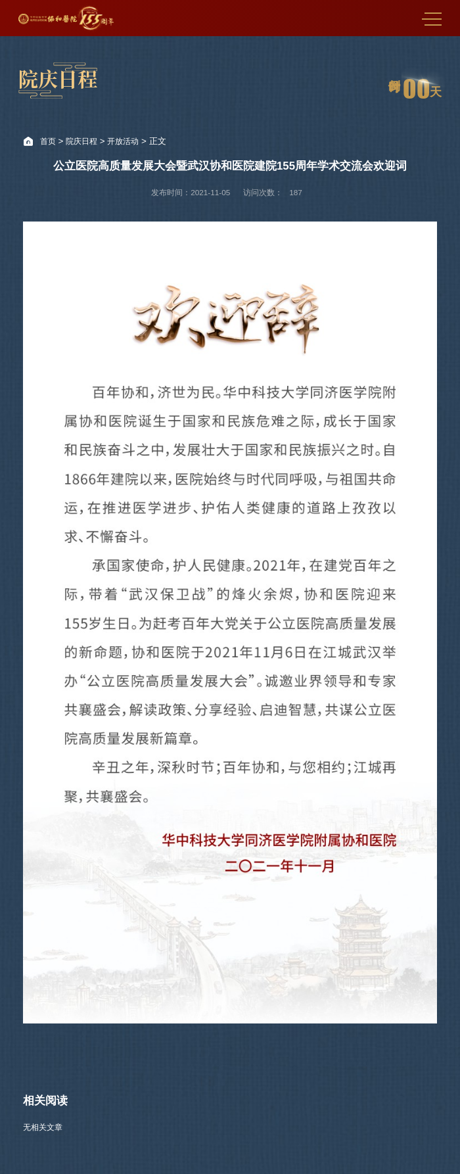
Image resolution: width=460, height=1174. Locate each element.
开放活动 (123, 141)
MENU (432, 19)
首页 (48, 141)
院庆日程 (81, 141)
